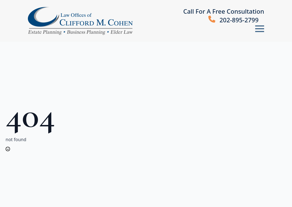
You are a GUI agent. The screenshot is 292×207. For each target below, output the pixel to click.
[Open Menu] (259, 28)
